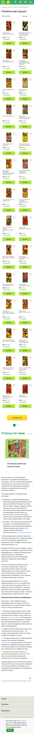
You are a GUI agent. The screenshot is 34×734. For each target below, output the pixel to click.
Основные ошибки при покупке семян (16, 465)
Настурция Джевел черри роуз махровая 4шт (25, 172)
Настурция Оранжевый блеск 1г (25, 284)
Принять (10, 730)
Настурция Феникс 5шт (8, 90)
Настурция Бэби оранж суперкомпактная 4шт (8, 229)
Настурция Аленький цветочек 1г (25, 229)
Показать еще (17, 418)
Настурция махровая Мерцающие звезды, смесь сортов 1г (9, 172)
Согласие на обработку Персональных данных (17, 717)
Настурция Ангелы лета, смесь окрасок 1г (9, 341)
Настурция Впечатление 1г (23, 396)
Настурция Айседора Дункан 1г (8, 61)
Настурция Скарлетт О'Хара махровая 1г (8, 397)
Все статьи (30, 434)
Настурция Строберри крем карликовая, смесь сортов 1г (24, 62)
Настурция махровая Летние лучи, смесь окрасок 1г (9, 312)
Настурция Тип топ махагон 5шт (8, 200)
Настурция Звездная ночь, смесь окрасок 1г (24, 341)
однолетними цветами (23, 532)
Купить (8, 43)
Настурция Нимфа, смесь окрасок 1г (8, 284)
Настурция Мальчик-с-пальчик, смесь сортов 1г (25, 117)
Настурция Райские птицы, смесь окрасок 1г (25, 369)
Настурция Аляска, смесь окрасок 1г (8, 368)
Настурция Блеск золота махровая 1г (25, 144)
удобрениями (6, 642)
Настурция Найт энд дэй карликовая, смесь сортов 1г (25, 34)
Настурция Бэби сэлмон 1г (7, 144)
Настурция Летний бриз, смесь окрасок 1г (9, 258)
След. (19, 425)
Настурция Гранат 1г (9, 116)
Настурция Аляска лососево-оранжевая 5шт (24, 201)
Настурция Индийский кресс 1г (8, 33)
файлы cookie (21, 721)
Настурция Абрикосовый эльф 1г (24, 312)
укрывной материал (13, 617)
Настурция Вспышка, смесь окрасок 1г (24, 258)
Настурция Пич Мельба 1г (23, 90)
